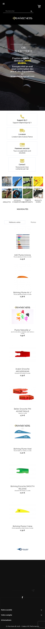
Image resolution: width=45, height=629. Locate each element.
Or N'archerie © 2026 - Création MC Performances (22, 626)
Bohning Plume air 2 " (22, 314)
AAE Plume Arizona (22, 277)
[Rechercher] (18, 11)
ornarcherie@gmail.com (22, 76)
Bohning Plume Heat (23, 471)
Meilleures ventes (14, 222)
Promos (33, 222)
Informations (6, 620)
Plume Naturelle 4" (22, 353)
